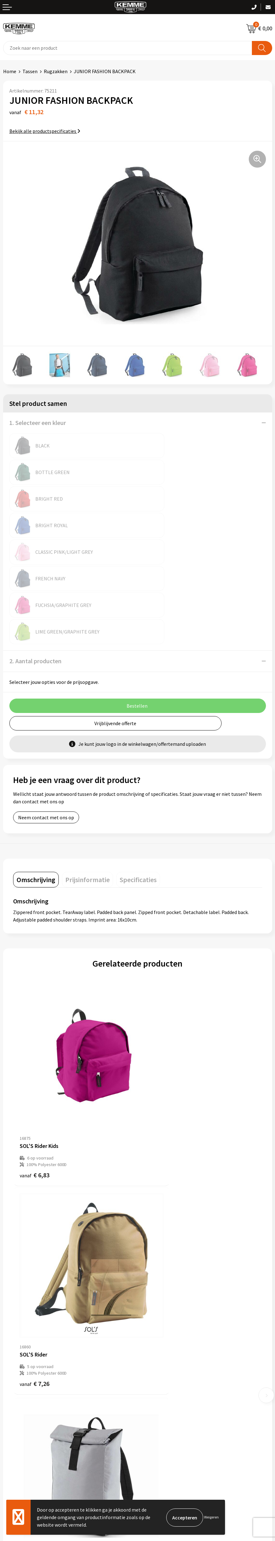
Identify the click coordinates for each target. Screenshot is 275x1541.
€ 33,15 (160, 1215)
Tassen (30, 71)
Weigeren (211, 1517)
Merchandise (154, 1325)
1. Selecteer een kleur (37, 423)
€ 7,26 (159, 1036)
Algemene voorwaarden (166, 1374)
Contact (12, 1374)
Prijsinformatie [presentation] (87, 773)
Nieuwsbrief (153, 1287)
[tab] (36, 773)
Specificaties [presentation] (138, 773)
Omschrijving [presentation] (36, 773)
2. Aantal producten (35, 554)
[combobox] (127, 48)
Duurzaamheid (156, 1306)
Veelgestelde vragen (162, 1296)
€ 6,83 (34, 1036)
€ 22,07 (36, 1215)
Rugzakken (56, 71)
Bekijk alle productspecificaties (44, 131)
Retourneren (17, 1393)
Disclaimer (152, 1402)
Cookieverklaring (159, 1383)
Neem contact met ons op (46, 711)
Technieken (153, 1315)
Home (9, 71)
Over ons (150, 1277)
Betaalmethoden (21, 1383)
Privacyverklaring (159, 1393)
